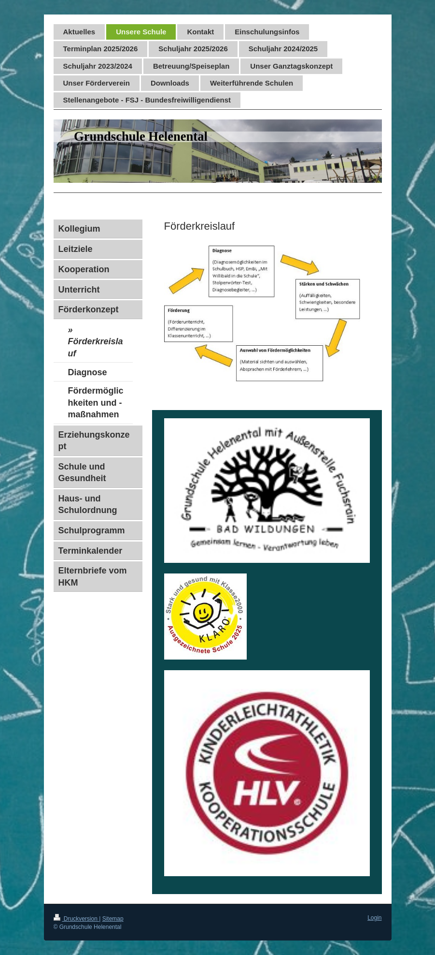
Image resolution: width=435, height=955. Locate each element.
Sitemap (113, 918)
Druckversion (76, 918)
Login (374, 917)
